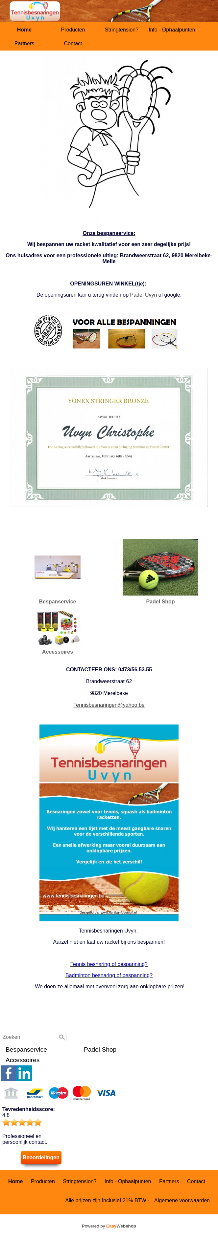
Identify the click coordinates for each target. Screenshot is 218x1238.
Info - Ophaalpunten (172, 29)
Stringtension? (121, 29)
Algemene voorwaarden (182, 1200)
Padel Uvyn (143, 295)
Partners (24, 43)
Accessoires (22, 1060)
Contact (73, 43)
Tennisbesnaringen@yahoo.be (108, 705)
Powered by (109, 1226)
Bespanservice (26, 1049)
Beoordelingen (41, 1157)
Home (24, 29)
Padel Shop (100, 1049)
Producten (73, 29)
